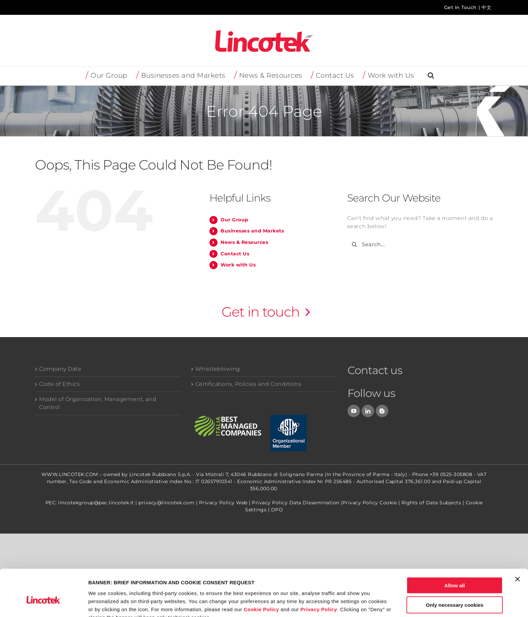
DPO (277, 510)
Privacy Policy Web (223, 503)
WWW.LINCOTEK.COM (69, 474)
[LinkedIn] (368, 411)
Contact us (375, 370)
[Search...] (420, 244)
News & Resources (244, 242)
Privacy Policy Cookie (369, 503)
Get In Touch (460, 7)
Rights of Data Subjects (431, 503)
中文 (486, 7)
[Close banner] (517, 543)
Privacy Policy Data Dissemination (295, 503)
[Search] (354, 244)
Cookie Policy (261, 574)
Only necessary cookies (455, 570)
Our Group (235, 220)
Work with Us (238, 265)
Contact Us (235, 254)
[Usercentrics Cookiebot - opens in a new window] (43, 604)
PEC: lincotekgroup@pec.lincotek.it (89, 503)
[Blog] (382, 411)
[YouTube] (354, 411)
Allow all (454, 550)
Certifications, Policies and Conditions (248, 384)
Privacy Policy (318, 574)
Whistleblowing (217, 369)
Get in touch (261, 311)
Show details (353, 604)
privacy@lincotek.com (166, 503)
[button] (431, 76)
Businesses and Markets (252, 231)
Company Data (60, 369)
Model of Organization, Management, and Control (97, 403)
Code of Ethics (59, 384)
